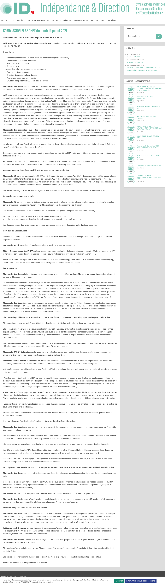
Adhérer (112, 20)
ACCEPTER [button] (119, 581)
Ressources (81, 20)
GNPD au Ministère (134, 57)
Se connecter (97, 20)
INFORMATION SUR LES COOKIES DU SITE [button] (140, 581)
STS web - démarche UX (135, 62)
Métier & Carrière (61, 20)
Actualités (18, 20)
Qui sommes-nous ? (38, 20)
